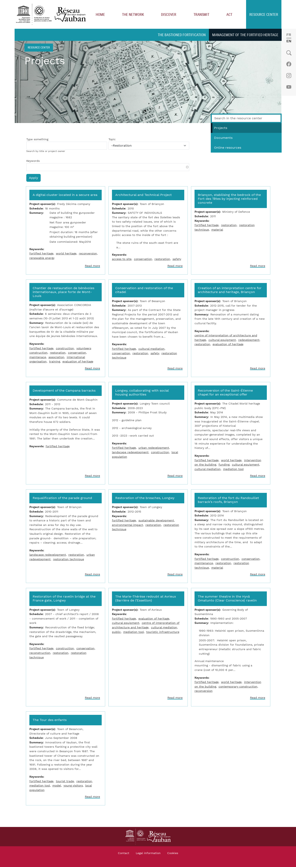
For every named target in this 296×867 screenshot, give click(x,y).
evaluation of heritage (77, 361)
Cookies (172, 853)
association (56, 357)
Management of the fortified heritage (245, 34)
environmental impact (127, 525)
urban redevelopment (153, 447)
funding (224, 464)
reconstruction (39, 652)
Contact (123, 853)
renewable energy (41, 258)
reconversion (88, 253)
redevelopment (248, 340)
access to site (121, 259)
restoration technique (68, 559)
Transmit (201, 14)
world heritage (66, 253)
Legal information (148, 853)
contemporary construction (238, 686)
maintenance (204, 563)
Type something (37, 139)
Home (100, 14)
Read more (92, 265)
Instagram (288, 75)
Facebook (288, 64)
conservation (143, 259)
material (217, 229)
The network (133, 14)
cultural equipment (222, 340)
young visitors (73, 785)
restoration (162, 259)
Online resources (227, 147)
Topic (112, 139)
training (54, 361)
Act (229, 14)
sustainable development (156, 520)
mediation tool (233, 469)
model (56, 785)
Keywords (33, 161)
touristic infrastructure (162, 632)
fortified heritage (41, 253)
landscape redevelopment (130, 452)
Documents (223, 137)
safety (177, 259)
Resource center (263, 14)
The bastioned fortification (182, 34)
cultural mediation (151, 348)
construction (65, 348)
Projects (220, 128)
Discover (168, 14)
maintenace (37, 357)
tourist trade (65, 781)
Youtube (288, 87)
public (116, 632)
